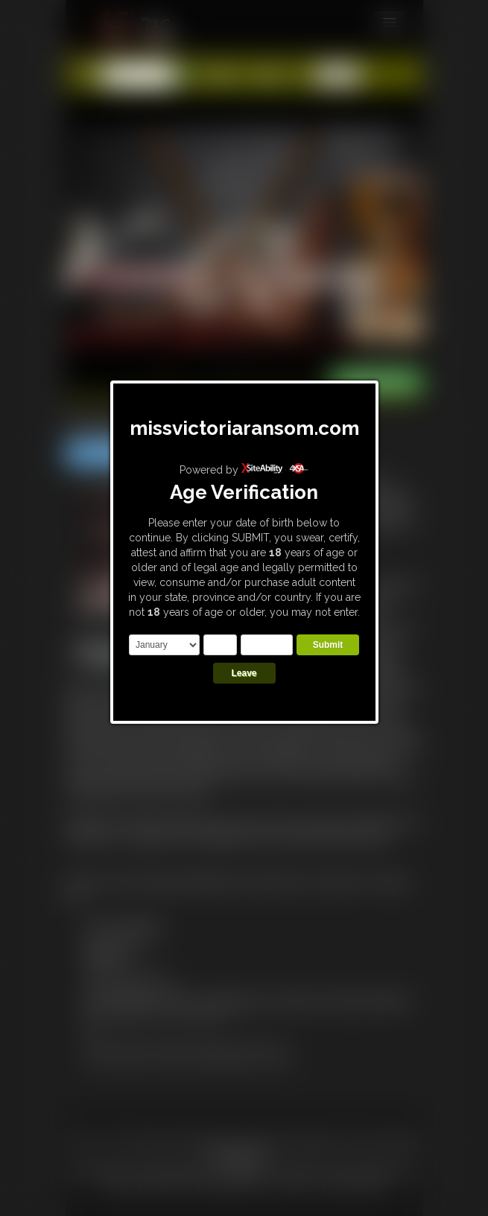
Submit (328, 645)
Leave (243, 673)
